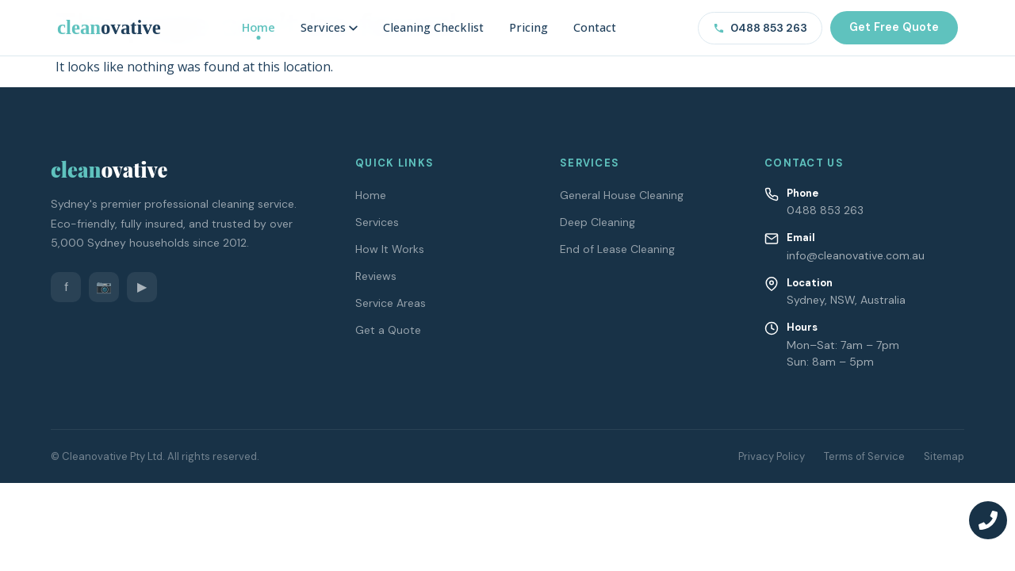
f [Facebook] (66, 286)
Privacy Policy (771, 456)
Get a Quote (388, 330)
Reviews (375, 276)
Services (377, 222)
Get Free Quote (894, 27)
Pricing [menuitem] (528, 27)
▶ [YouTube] (142, 286)
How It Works (389, 249)
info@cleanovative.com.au (856, 255)
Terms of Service (864, 456)
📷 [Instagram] (104, 286)
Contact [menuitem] (594, 27)
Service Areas (390, 303)
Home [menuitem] (258, 27)
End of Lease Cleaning (617, 249)
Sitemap (944, 456)
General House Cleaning (622, 195)
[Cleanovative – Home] (109, 27)
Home (370, 195)
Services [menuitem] (329, 27)
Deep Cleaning (597, 222)
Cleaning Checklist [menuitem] (433, 27)
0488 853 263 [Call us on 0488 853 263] (760, 28)
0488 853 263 (825, 210)
